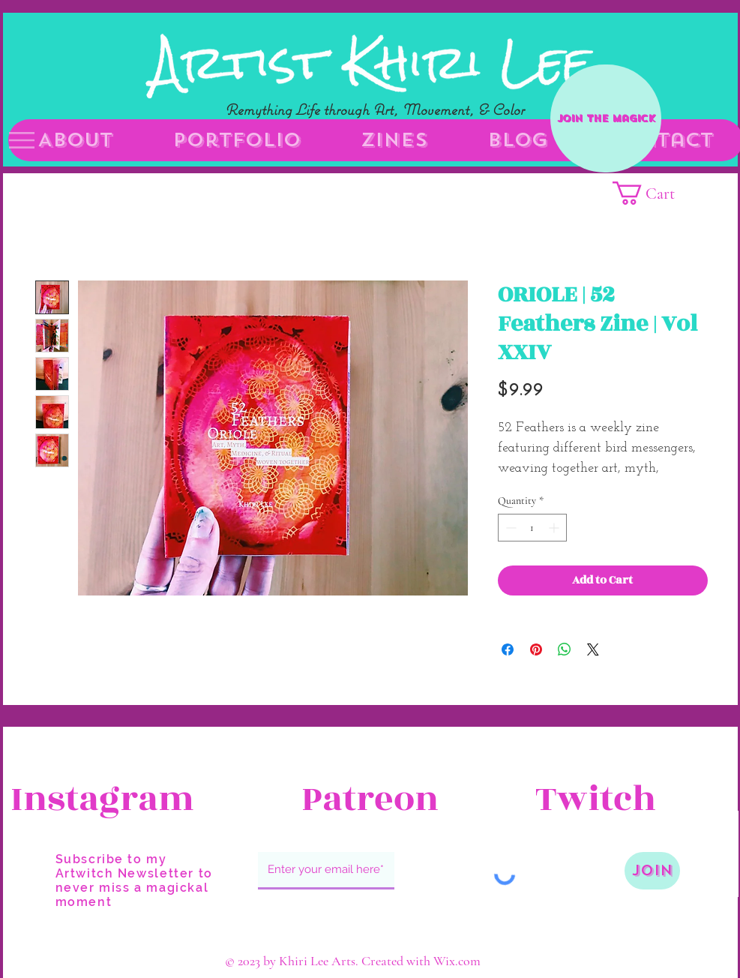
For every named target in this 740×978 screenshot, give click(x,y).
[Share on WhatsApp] (565, 649)
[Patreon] (370, 799)
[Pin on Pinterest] (536, 649)
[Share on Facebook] (508, 649)
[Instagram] (102, 799)
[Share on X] (593, 649)
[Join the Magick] (605, 118)
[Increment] (555, 527)
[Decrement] (509, 527)
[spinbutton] (532, 527)
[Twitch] (626, 799)
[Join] (652, 871)
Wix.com (457, 960)
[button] (21, 140)
